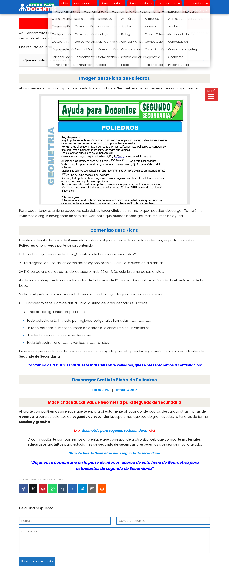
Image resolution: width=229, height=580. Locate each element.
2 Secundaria (110, 3)
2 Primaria (104, 11)
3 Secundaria (138, 3)
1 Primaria (81, 11)
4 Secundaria (166, 3)
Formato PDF (101, 390)
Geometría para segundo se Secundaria (114, 430)
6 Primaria (197, 11)
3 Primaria (127, 11)
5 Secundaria (195, 3)
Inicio (64, 3)
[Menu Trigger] (211, 94)
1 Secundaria (83, 3)
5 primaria (174, 11)
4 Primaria (150, 11)
